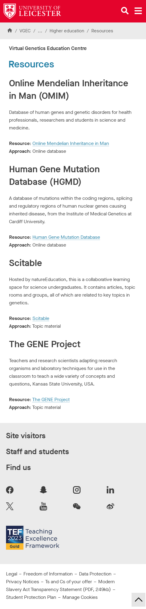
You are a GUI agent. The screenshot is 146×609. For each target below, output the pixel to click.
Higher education (67, 31)
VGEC (25, 31)
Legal (11, 574)
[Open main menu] (138, 10)
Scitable (40, 318)
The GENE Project (51, 399)
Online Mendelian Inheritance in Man (70, 143)
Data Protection (95, 574)
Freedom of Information (48, 574)
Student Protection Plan (31, 597)
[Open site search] (125, 10)
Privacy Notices (22, 581)
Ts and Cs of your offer (68, 581)
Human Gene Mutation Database (66, 237)
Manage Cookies (80, 597)
